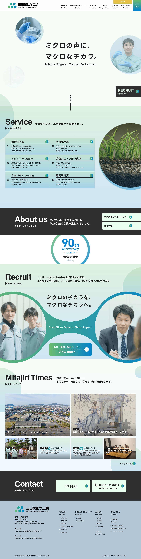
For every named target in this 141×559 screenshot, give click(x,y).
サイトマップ (122, 556)
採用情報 (115, 7)
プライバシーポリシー (109, 556)
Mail (71, 486)
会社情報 (93, 7)
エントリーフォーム (117, 531)
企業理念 (78, 518)
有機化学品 (64, 521)
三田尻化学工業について (78, 7)
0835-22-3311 (24, 524)
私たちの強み (80, 521)
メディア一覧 (126, 463)
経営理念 (99, 523)
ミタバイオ (64, 529)
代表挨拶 (99, 518)
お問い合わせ (125, 7)
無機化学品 (64, 518)
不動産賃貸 (64, 532)
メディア (104, 7)
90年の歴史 (100, 526)
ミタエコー (64, 523)
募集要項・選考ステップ (119, 528)
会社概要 (99, 521)
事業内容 (64, 7)
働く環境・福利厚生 (117, 525)
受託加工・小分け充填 (67, 526)
